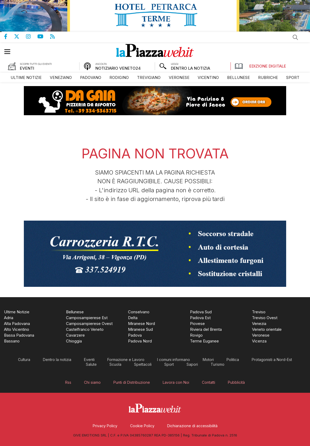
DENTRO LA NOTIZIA (190, 68)
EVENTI (27, 68)
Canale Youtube (43, 36)
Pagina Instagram (31, 36)
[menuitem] (26, 77)
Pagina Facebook (9, 36)
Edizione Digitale (260, 66)
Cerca (295, 37)
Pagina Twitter (20, 36)
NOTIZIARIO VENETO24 (118, 68)
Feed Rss (55, 36)
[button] (10, 51)
